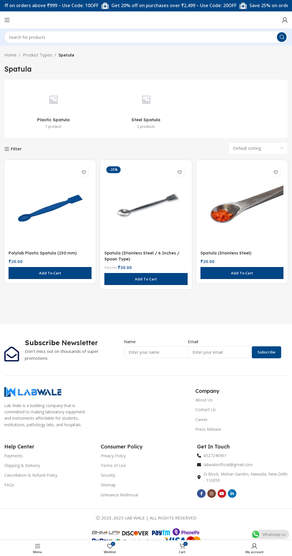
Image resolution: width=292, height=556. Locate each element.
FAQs (9, 485)
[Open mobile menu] (7, 20)
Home (10, 55)
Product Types (37, 55)
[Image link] (32, 391)
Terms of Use (113, 465)
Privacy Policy (113, 455)
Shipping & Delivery (22, 465)
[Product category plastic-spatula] (53, 108)
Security (108, 475)
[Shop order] (258, 148)
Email (193, 341)
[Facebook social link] (201, 493)
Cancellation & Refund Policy (30, 475)
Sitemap (108, 485)
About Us (203, 400)
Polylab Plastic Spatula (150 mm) (44, 252)
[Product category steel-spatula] (146, 108)
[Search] (146, 37)
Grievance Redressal (119, 495)
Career (201, 419)
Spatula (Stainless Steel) (227, 252)
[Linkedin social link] (232, 493)
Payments (13, 455)
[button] (50, 272)
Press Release (208, 429)
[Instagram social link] (211, 493)
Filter (16, 148)
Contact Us (205, 409)
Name (130, 341)
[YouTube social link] (222, 493)
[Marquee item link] (178, 5)
